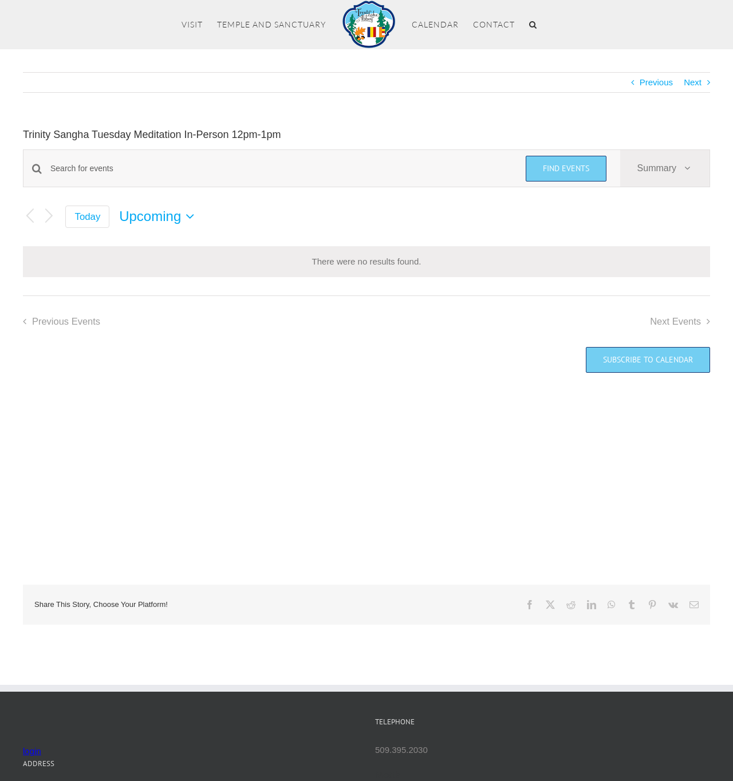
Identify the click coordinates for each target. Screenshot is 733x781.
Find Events (566, 168)
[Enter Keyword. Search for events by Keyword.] (281, 169)
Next (693, 82)
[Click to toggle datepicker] (159, 216)
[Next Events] (49, 216)
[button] (533, 25)
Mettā (388, 774)
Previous (656, 82)
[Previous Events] (30, 216)
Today (88, 216)
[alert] (366, 262)
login (32, 751)
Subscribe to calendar (648, 360)
